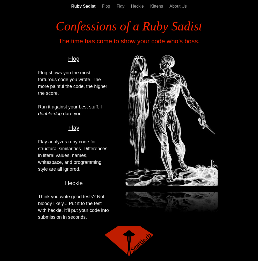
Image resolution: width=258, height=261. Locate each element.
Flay (121, 6)
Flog (106, 6)
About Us (178, 6)
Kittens (157, 6)
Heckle (138, 6)
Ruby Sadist (84, 6)
